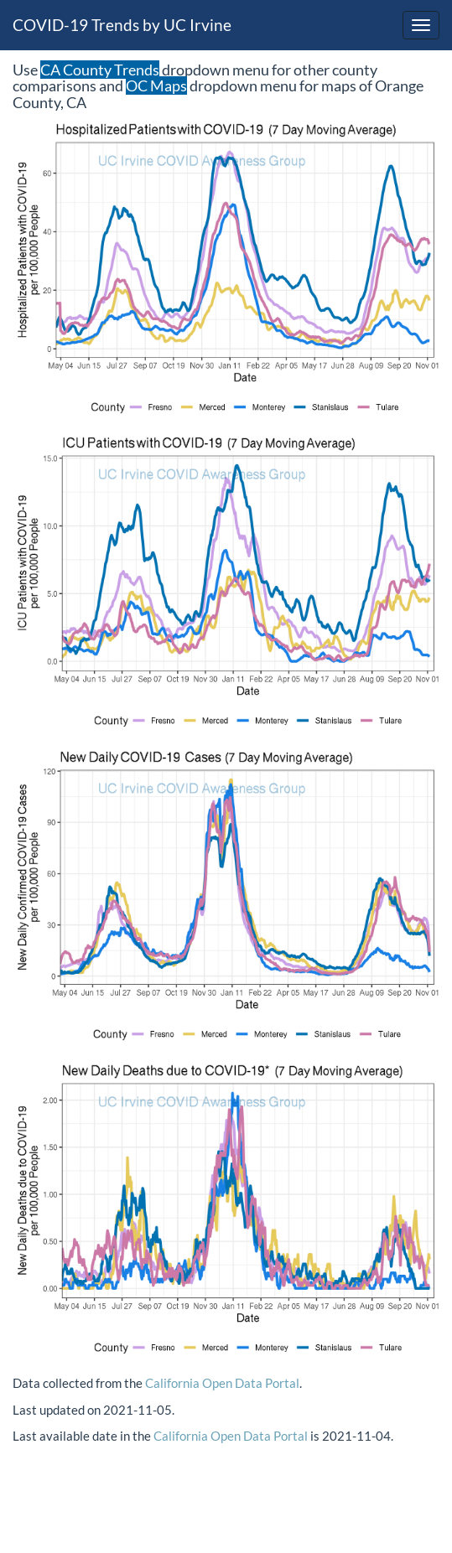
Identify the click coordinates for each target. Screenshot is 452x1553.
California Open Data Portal (222, 1382)
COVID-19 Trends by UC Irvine (122, 24)
